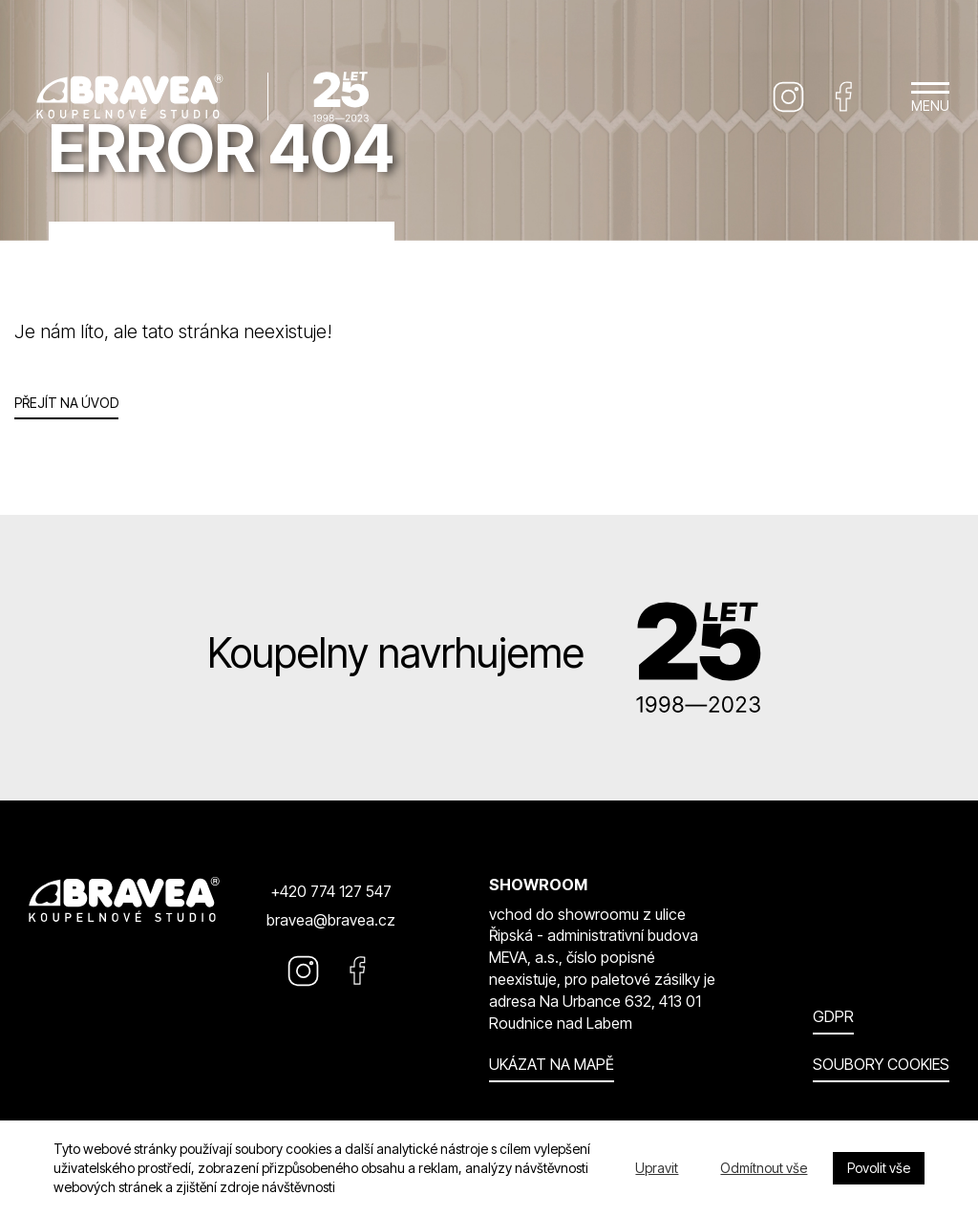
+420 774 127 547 (331, 891)
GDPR (833, 1016)
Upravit (656, 1168)
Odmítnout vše (763, 1168)
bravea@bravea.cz (330, 919)
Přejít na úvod (66, 403)
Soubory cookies (881, 1064)
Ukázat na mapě (551, 1064)
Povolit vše (878, 1168)
